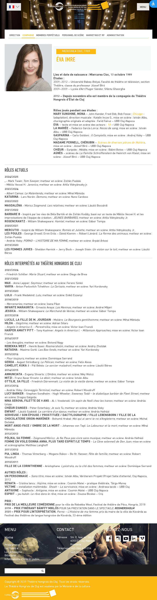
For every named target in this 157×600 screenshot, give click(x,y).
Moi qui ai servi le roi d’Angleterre (93, 419)
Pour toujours (15, 358)
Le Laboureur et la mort (102, 425)
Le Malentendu (33, 193)
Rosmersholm (54, 346)
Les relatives (55, 205)
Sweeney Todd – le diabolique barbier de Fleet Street (104, 393)
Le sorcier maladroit (58, 365)
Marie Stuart (37, 274)
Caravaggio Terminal (37, 390)
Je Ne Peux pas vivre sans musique (78, 438)
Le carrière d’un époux (52, 411)
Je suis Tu (57, 408)
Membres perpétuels (48, 35)
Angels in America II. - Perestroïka (28, 327)
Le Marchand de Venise (60, 311)
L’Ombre (50, 374)
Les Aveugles (15, 342)
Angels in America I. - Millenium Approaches (83, 330)
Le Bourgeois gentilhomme (81, 320)
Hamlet (59, 221)
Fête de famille (98, 454)
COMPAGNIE (28, 35)
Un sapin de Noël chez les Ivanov (91, 401)
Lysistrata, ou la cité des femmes (82, 466)
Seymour (36, 283)
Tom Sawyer (31, 181)
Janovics (32, 184)
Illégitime (22, 323)
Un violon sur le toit (104, 249)
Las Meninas (63, 307)
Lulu (38, 295)
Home (9, 537)
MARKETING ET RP (95, 35)
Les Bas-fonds (47, 350)
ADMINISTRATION (115, 35)
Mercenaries (14, 304)
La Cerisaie (58, 286)
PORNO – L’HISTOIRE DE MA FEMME (46, 240)
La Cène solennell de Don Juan (112, 441)
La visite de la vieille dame (76, 381)
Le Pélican (47, 362)
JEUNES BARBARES (65, 217)
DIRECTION (14, 35)
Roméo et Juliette (73, 230)
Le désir (45, 378)
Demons (41, 197)
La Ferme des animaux (113, 233)
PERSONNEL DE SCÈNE (73, 35)
